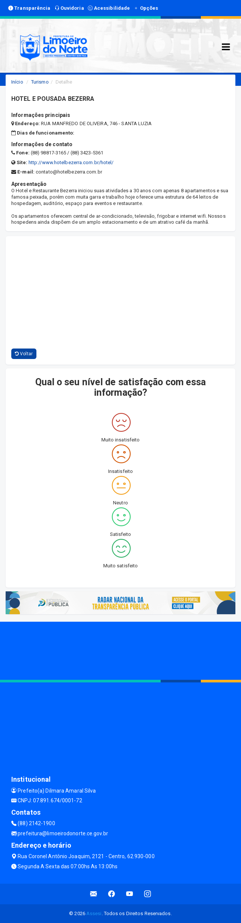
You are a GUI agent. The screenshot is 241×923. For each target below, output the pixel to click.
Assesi (94, 913)
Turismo (40, 82)
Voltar (24, 353)
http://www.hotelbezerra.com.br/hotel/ (71, 162)
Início (17, 82)
